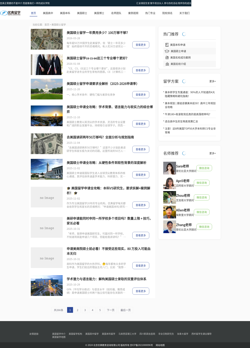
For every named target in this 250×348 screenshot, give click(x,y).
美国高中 (48, 13)
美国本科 (65, 13)
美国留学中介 (59, 334)
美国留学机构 (75, 334)
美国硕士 (82, 13)
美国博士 (99, 13)
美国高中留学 (92, 334)
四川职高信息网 (147, 334)
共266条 (58, 310)
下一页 (110, 310)
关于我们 (184, 13)
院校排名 (167, 13)
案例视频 (133, 13)
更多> (212, 81)
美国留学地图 (59, 337)
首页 (33, 13)
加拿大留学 (182, 334)
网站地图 (160, 345)
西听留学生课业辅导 (201, 334)
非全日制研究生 (166, 334)
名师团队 (116, 13)
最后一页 (126, 310)
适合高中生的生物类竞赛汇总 (181, 121)
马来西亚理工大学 (127, 334)
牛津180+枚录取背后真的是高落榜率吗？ (188, 114)
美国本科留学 (108, 334)
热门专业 (150, 13)
